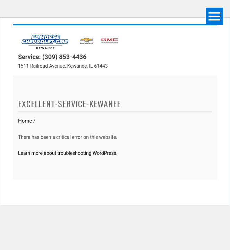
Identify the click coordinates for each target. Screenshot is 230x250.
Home (25, 121)
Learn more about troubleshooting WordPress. (68, 153)
